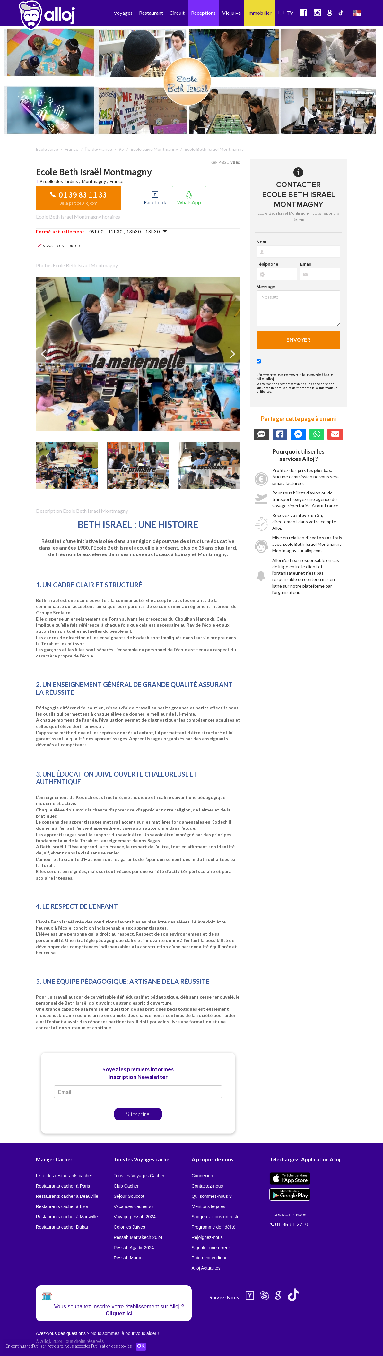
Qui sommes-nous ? (212, 1196)
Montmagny (94, 181)
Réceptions (203, 13)
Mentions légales (208, 1206)
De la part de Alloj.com (78, 203)
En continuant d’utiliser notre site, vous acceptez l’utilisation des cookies (68, 1346)
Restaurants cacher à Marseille (67, 1216)
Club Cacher (126, 1186)
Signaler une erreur (211, 1247)
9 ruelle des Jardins (59, 181)
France (116, 181)
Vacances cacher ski (134, 1206)
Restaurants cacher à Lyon (63, 1206)
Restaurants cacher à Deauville (67, 1196)
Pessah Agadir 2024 (134, 1247)
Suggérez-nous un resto (215, 1216)
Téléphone (267, 264)
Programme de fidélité (214, 1227)
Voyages (123, 13)
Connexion (202, 1175)
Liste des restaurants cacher (64, 1175)
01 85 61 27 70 (289, 1220)
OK (141, 1346)
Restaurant (151, 13)
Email (305, 264)
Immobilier (259, 13)
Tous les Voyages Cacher (139, 1175)
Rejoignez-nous (207, 1237)
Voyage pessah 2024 (135, 1216)
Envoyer (298, 340)
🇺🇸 (357, 12)
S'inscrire (138, 1114)
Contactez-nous (207, 1186)
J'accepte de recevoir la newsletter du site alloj (296, 377)
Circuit (177, 13)
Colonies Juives (129, 1227)
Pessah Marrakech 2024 (138, 1237)
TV (285, 13)
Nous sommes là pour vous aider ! (125, 1333)
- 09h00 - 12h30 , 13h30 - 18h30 (101, 231)
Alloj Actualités (206, 1268)
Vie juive (231, 13)
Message (266, 287)
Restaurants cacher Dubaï (62, 1227)
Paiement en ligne (210, 1257)
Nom (261, 242)
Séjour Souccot (129, 1196)
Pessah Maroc (128, 1257)
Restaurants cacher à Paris (63, 1186)
